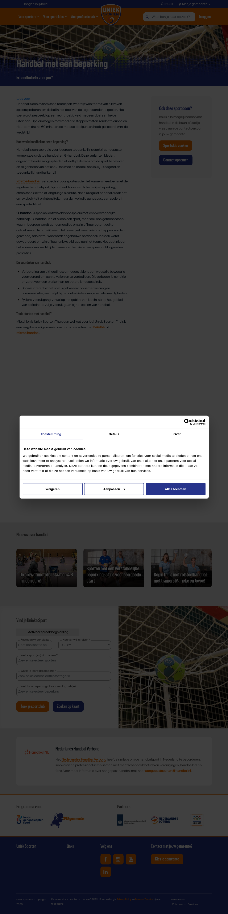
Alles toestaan (175, 489)
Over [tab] (177, 434)
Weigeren (52, 489)
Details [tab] (114, 434)
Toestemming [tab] (51, 434)
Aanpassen (114, 489)
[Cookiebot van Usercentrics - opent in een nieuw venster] (187, 422)
